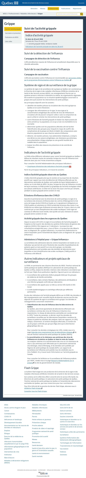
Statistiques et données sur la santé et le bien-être (70, 421)
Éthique (7, 434)
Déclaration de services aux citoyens (27, 470)
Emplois (7, 431)
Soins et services (66, 411)
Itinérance (7, 455)
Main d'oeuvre (9, 458)
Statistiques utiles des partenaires (72, 432)
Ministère (34, 9)
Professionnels (53, 9)
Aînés (6, 405)
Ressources (36, 442)
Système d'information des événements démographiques (70, 439)
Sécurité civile (65, 405)
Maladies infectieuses (28, 14)
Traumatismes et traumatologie (71, 446)
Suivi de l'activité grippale (13, 29)
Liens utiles (8, 41)
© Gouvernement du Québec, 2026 (43, 476)
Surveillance (64, 435)
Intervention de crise (11, 452)
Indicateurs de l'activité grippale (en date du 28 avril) (44, 47)
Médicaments (37, 411)
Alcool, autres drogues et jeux (15, 408)
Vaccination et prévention (13, 33)
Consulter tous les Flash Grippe (35, 391)
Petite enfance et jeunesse (41, 419)
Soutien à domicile (66, 417)
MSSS (5, 14)
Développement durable (13, 422)
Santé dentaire (37, 445)
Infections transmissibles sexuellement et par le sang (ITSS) (16, 443)
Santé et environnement (40, 453)
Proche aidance (37, 425)
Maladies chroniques (39, 405)
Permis (34, 417)
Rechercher (81, 14)
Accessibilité (64, 470)
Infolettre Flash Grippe (33, 388)
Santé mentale (37, 456)
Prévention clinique (39, 422)
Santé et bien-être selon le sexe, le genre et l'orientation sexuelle (44, 449)
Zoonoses (63, 455)
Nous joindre (81, 3)
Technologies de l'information (70, 443)
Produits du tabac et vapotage (43, 428)
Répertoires (77, 9)
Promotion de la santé (40, 436)
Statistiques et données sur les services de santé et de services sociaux (71, 427)
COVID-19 (7, 417)
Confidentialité (42, 470)
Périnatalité (36, 414)
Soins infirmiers (65, 414)
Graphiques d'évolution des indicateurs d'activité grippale (49, 166)
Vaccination (64, 449)
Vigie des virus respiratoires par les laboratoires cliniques (52, 332)
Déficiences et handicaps (13, 419)
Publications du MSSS (11, 37)
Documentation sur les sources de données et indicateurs (16, 426)
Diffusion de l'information (53, 470)
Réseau (42, 9)
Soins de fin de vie (66, 408)
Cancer (6, 411)
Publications (65, 9)
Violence (63, 452)
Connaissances (9, 414)
